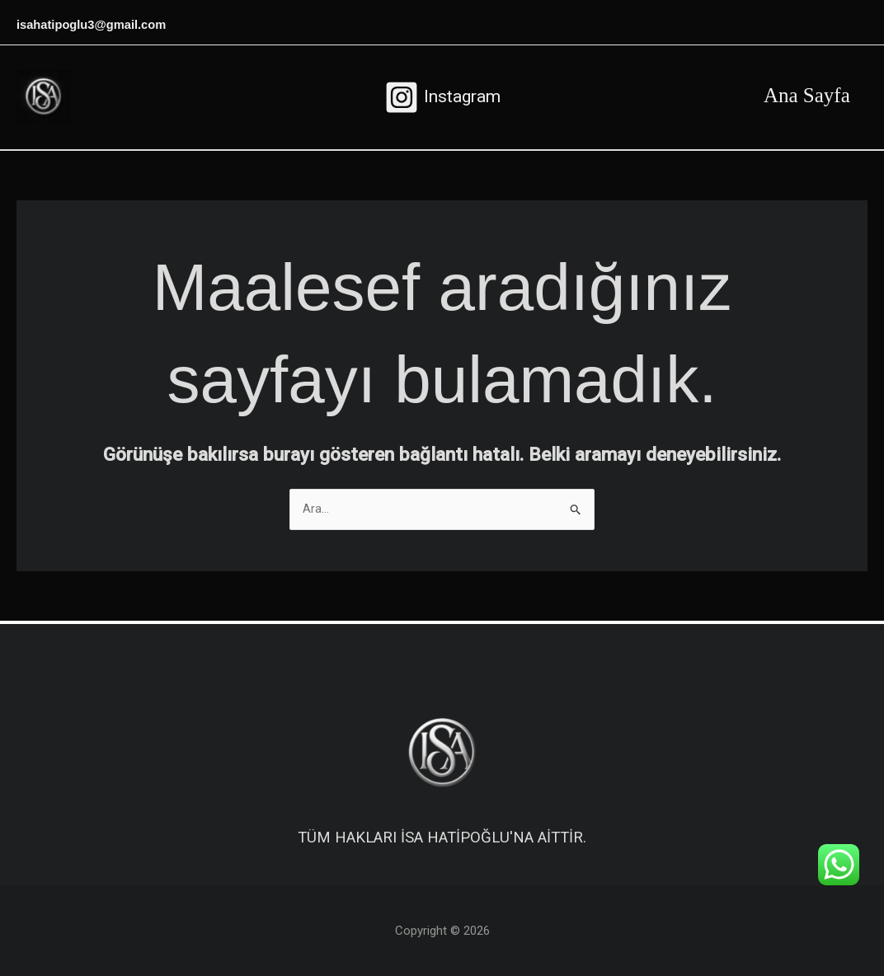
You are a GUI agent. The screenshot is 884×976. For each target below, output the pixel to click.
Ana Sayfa (803, 95)
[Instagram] (442, 97)
